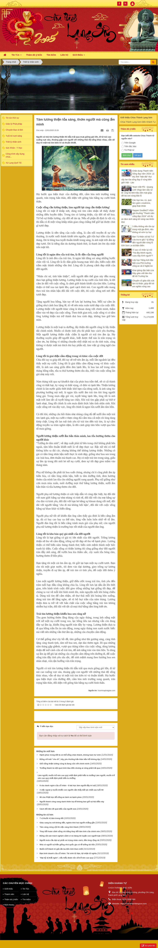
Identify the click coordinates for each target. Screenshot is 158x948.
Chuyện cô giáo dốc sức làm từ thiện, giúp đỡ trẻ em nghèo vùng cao (143, 283)
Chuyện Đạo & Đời (14, 130)
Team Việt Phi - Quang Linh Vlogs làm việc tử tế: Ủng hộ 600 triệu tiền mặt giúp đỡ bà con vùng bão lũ (137, 191)
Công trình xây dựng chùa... (15, 155)
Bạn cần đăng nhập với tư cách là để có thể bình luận (65, 735)
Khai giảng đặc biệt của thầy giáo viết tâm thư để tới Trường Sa (143, 273)
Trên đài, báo (128, 146)
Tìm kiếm (26, 899)
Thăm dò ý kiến (11, 899)
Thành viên (9, 894)
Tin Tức (25, 889)
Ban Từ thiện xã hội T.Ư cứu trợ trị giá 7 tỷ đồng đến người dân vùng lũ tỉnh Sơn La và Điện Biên (137, 241)
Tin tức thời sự (12, 118)
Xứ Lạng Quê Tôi (13, 163)
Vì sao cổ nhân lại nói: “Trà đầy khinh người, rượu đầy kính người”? (142, 253)
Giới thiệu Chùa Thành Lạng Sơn (136, 117)
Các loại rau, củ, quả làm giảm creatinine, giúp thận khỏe (141, 203)
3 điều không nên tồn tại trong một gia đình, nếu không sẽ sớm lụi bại (143, 229)
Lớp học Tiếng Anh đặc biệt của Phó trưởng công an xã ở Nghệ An (142, 263)
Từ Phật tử (127, 150)
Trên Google (128, 143)
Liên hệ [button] (64, 55)
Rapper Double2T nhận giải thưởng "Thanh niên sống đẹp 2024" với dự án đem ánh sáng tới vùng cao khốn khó (137, 216)
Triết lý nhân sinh (13, 142)
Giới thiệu (8, 889)
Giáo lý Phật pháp (14, 124)
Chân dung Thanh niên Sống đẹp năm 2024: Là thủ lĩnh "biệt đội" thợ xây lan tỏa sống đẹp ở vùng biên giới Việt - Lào (137, 177)
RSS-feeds (9, 905)
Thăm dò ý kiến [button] (34, 55)
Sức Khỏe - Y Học (14, 148)
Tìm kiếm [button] (51, 55)
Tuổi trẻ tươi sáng (14, 136)
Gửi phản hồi (148, 945)
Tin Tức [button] (17, 56)
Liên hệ (25, 894)
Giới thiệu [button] (79, 56)
